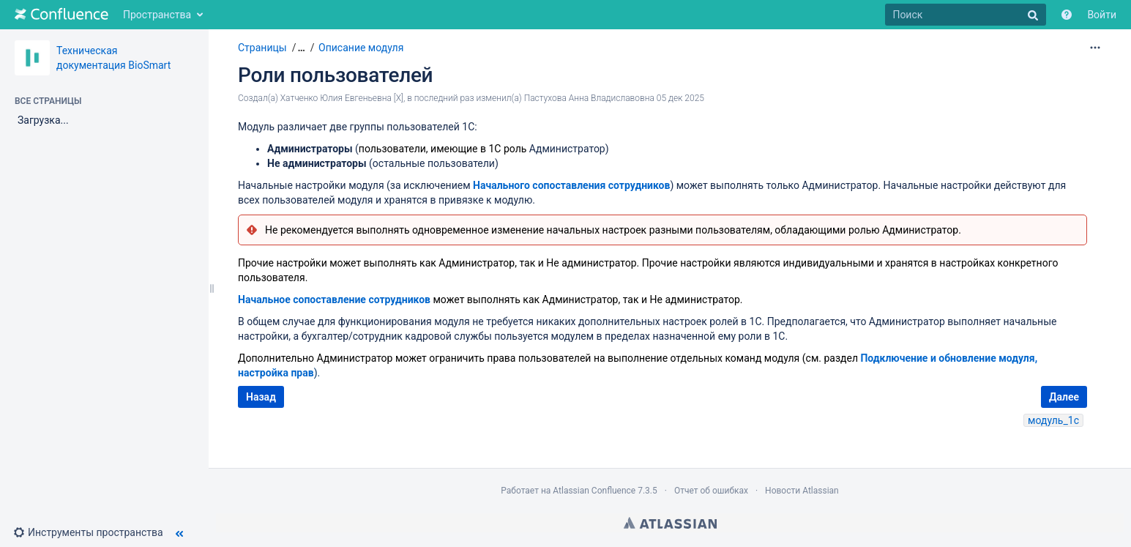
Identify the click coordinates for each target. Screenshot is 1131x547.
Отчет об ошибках (711, 490)
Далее (1064, 397)
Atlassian (670, 522)
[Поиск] (965, 15)
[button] (94, 532)
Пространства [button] (157, 15)
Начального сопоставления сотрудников (571, 185)
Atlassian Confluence (594, 490)
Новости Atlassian (802, 490)
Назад (261, 397)
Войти (1101, 15)
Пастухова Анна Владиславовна (589, 98)
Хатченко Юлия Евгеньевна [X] (341, 98)
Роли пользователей (335, 75)
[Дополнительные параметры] (1095, 48)
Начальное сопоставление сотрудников (334, 299)
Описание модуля (360, 47)
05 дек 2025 (680, 98)
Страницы (262, 47)
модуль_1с (1053, 420)
